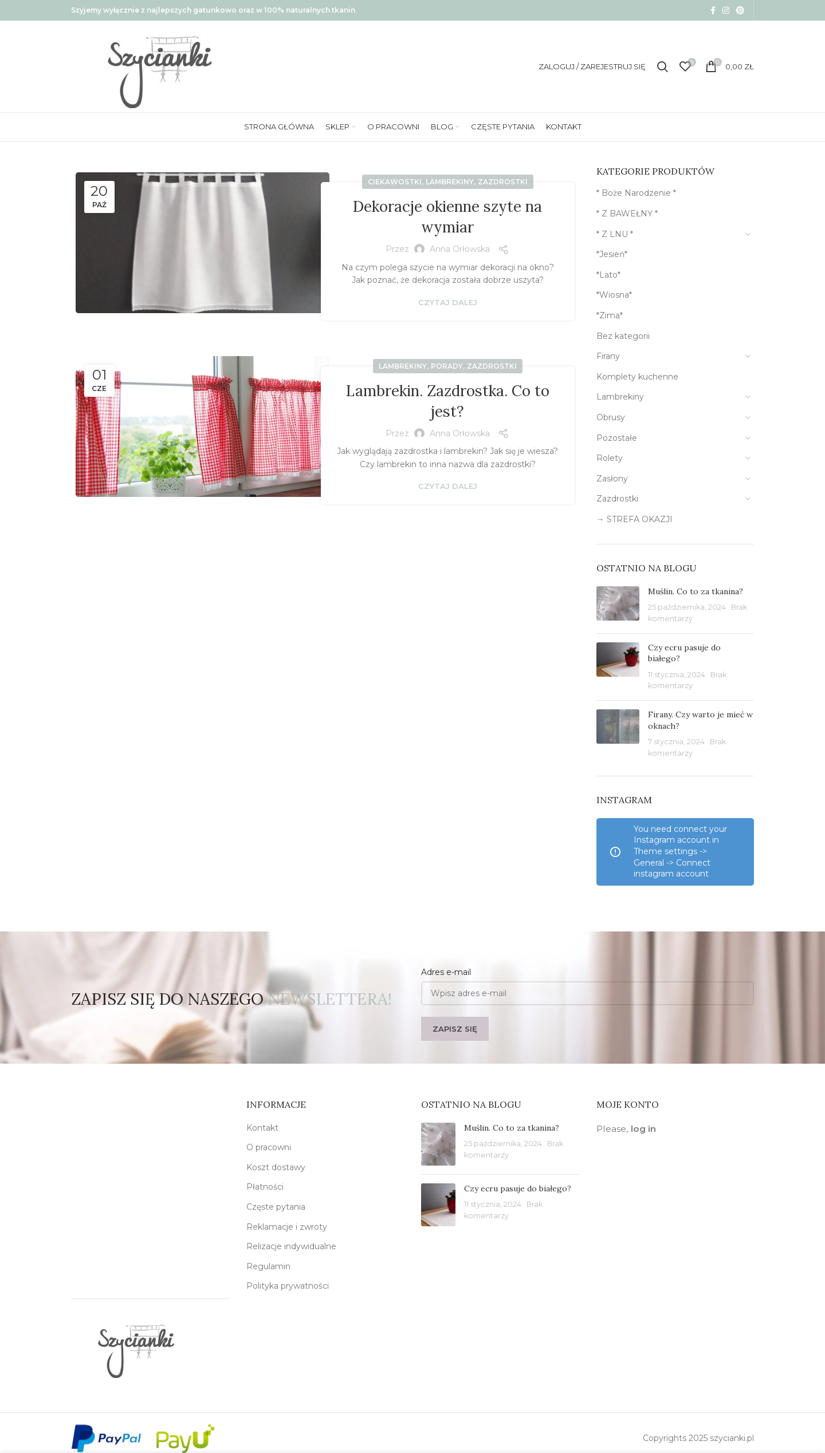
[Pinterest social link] (740, 10)
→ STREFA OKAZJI (634, 519)
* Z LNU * (614, 234)
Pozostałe (616, 438)
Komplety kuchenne (637, 377)
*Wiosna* (614, 295)
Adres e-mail (446, 972)
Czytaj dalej (447, 302)
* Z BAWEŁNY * (627, 213)
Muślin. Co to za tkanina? (695, 591)
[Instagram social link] (726, 10)
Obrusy (610, 417)
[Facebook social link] (713, 10)
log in (643, 1128)
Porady (447, 366)
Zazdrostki (503, 181)
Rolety (609, 458)
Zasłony (612, 478)
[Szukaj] (662, 66)
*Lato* (608, 275)
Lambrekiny (450, 181)
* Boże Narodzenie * (636, 193)
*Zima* (609, 315)
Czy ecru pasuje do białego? (517, 1188)
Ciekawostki (395, 181)
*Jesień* (611, 254)
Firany (608, 356)
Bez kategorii (623, 336)
